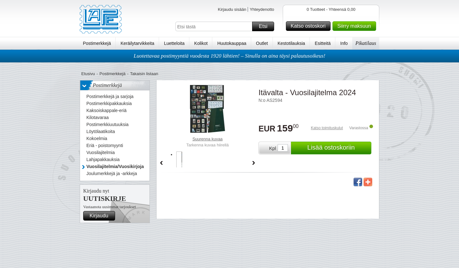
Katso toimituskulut (327, 128)
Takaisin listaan (144, 73)
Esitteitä (323, 43)
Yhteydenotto (262, 9)
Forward (253, 163)
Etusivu (88, 73)
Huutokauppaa (231, 43)
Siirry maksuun (355, 26)
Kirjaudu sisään (232, 9)
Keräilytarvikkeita (137, 43)
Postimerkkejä (97, 43)
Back (161, 163)
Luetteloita (174, 43)
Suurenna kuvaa (208, 139)
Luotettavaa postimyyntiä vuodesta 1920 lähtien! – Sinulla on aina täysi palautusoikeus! (229, 56)
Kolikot (201, 43)
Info (344, 43)
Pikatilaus (365, 43)
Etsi (265, 26)
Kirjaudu (101, 216)
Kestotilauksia (291, 43)
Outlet (262, 43)
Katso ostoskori (310, 26)
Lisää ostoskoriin (338, 148)
